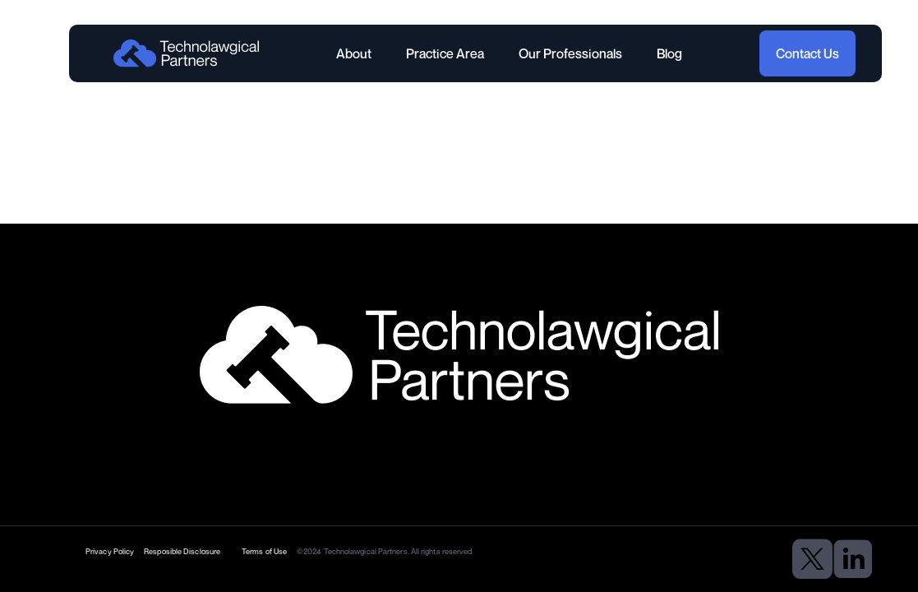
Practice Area (445, 53)
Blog (669, 53)
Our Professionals (570, 53)
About (353, 53)
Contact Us (807, 53)
